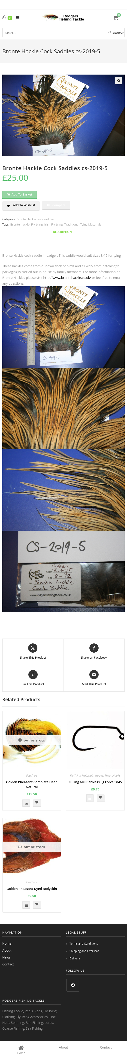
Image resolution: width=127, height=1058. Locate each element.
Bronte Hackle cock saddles (35, 219)
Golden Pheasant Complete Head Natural (31, 784)
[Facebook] (73, 985)
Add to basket (22, 194)
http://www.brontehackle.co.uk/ (67, 277)
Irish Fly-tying (53, 224)
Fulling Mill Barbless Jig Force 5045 (95, 782)
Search (117, 33)
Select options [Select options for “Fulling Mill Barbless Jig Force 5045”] (90, 798)
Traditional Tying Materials (82, 224)
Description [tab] (62, 232)
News (6, 957)
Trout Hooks (113, 775)
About (6, 950)
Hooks (99, 775)
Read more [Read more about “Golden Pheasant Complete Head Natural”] (26, 803)
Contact (8, 964)
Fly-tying (37, 224)
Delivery (75, 958)
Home (7, 943)
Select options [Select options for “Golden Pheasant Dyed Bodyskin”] (26, 905)
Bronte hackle (20, 224)
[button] (118, 80)
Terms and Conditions (84, 944)
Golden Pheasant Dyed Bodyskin (31, 888)
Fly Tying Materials (82, 775)
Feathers (31, 775)
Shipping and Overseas (84, 951)
